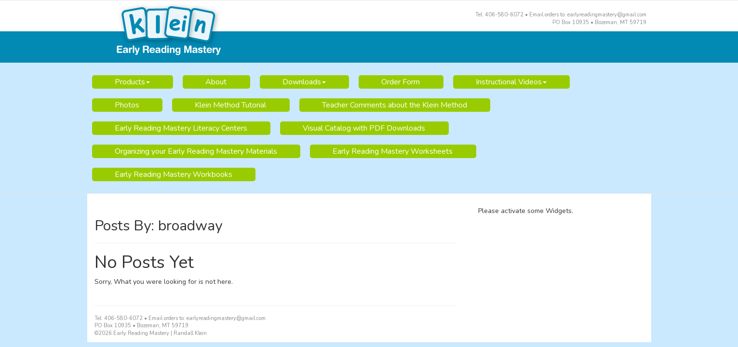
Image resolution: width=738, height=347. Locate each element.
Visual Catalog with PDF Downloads (364, 128)
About (216, 82)
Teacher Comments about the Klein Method (394, 105)
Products (132, 82)
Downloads (304, 82)
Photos (127, 105)
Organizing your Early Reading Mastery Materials (196, 151)
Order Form (400, 82)
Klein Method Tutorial (230, 105)
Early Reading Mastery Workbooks (173, 174)
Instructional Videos (511, 82)
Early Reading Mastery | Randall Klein (369, 31)
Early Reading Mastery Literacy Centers (181, 128)
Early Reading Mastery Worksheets (393, 151)
